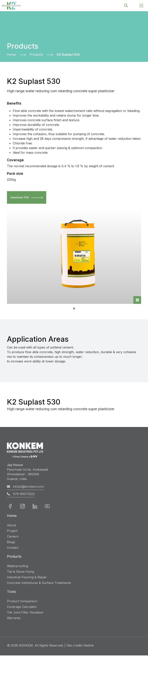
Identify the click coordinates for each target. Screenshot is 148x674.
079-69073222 (21, 494)
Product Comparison (22, 601)
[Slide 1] (74, 309)
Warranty (14, 618)
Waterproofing (17, 566)
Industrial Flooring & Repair (27, 577)
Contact (12, 548)
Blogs (11, 542)
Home (11, 54)
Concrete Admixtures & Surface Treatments (39, 583)
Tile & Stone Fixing (20, 571)
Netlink (88, 645)
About (11, 525)
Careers (12, 536)
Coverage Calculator (22, 607)
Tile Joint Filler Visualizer (25, 612)
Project (12, 531)
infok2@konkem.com (25, 487)
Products (36, 54)
